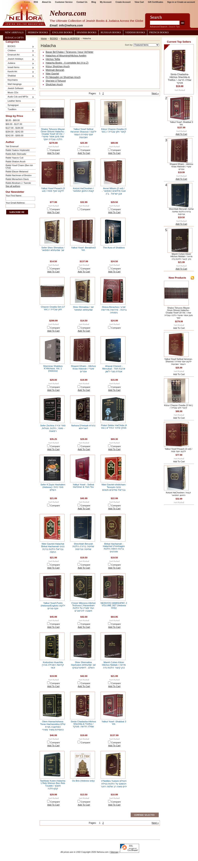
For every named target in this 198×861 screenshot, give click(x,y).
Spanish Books (86, 32)
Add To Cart (53, 153)
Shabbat (20, 75)
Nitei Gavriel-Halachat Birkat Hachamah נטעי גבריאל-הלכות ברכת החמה (53, 548)
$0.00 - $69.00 (13, 120)
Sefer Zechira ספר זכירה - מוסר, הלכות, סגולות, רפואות (53, 428)
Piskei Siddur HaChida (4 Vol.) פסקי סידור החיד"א (114, 426)
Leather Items (14, 101)
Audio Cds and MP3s (20, 96)
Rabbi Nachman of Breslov (18, 175)
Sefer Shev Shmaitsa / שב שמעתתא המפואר (53, 248)
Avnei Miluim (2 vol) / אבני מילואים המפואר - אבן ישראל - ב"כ (114, 191)
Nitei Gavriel (52, 73)
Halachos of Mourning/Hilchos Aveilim (66, 55)
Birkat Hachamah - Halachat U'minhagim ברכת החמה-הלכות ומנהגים (114, 548)
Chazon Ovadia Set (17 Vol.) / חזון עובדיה (53, 308)
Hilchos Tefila (53, 59)
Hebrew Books (38, 32)
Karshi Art (20, 71)
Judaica (20, 63)
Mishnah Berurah (55, 70)
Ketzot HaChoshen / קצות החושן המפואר (83, 189)
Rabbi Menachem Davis (17, 179)
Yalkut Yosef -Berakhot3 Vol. (83, 248)
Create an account (186, 2)
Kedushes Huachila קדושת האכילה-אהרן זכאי (53, 665)
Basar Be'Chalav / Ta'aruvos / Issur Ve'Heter (69, 52)
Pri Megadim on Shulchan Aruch (63, 77)
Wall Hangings (15, 84)
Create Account (122, 2)
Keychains (13, 80)
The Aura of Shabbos (114, 247)
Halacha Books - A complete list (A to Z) (67, 62)
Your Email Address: (15, 203)
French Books (159, 32)
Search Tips (174, 27)
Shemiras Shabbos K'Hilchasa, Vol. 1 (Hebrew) (53, 368)
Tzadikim (20, 109)
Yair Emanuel (12, 146)
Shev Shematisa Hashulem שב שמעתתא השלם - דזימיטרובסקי (83, 665)
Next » (155, 93)
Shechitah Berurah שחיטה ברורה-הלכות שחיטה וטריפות (83, 546)
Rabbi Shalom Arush (15, 161)
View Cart (139, 2)
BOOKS (20, 46)
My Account (106, 2)
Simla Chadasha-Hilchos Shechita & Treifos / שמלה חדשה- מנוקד (83, 724)
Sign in (170, 2)
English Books (62, 32)
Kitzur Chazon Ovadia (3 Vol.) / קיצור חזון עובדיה (113, 130)
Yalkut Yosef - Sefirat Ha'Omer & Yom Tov (83, 485)
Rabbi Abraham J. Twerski (18, 183)
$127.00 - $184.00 (14, 128)
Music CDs (13, 92)
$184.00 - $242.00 (14, 131)
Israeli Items (20, 67)
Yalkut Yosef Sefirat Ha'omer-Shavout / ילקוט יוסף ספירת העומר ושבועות (83, 133)
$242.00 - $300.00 (14, 135)
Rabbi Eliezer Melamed (17, 171)
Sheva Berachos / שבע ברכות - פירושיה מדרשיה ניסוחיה (113, 310)
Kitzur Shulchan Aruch (58, 66)
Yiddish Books (135, 32)
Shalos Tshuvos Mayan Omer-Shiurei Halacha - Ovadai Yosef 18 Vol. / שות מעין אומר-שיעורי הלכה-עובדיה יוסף (53, 134)
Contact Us (82, 2)
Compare (55, 150)
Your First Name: (14, 195)
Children (20, 50)
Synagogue (13, 105)
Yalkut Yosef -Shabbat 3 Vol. (114, 722)
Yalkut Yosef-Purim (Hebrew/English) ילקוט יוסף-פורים (53, 606)
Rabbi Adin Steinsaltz (16, 154)
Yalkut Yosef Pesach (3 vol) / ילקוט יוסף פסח (53, 189)
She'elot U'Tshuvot (56, 80)
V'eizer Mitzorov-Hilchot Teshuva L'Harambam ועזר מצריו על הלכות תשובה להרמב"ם (83, 607)
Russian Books (111, 32)
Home (44, 38)
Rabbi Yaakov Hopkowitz (18, 150)
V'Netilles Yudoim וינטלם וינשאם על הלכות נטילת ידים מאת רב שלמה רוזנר (114, 784)
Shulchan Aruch (54, 84)
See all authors (13, 186)
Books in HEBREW (70, 38)
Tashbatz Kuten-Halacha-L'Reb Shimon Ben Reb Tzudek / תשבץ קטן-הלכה (53, 785)
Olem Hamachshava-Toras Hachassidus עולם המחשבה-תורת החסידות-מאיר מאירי (53, 725)
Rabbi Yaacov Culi (14, 158)
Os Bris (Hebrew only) (83, 781)
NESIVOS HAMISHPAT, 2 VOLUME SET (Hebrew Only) (114, 605)
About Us (46, 2)
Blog (93, 2)
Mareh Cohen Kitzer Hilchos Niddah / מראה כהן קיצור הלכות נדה (114, 665)
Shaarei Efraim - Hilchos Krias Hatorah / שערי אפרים (83, 369)
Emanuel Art (20, 54)
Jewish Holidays (20, 59)
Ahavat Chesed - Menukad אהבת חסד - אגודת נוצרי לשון (113, 369)
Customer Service (64, 2)
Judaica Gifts (14, 37)
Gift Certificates (155, 2)
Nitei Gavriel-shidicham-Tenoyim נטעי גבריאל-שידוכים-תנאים (114, 487)
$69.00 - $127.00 (14, 124)
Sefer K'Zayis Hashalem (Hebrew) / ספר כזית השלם (52, 487)
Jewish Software (20, 88)
